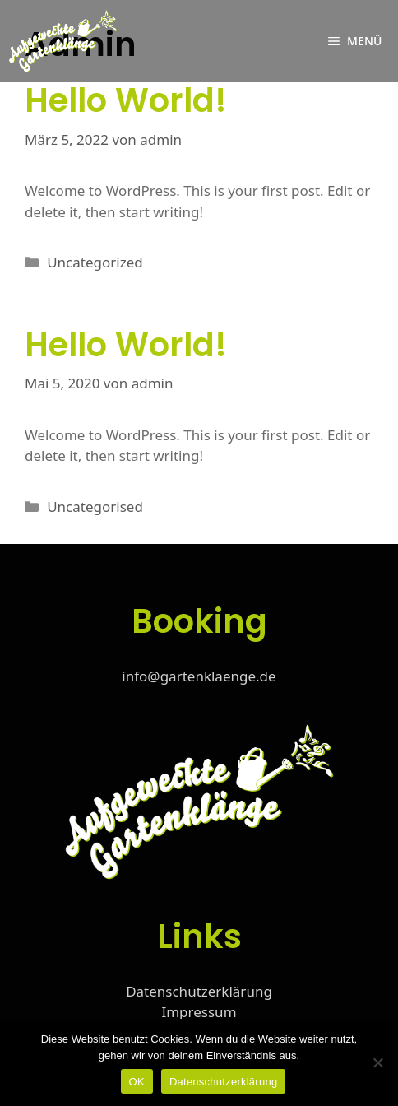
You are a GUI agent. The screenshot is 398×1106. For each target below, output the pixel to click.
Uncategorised (95, 506)
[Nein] (377, 1062)
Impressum (198, 1011)
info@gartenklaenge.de (198, 676)
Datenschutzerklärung (199, 991)
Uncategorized (95, 262)
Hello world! (126, 100)
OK (137, 1082)
